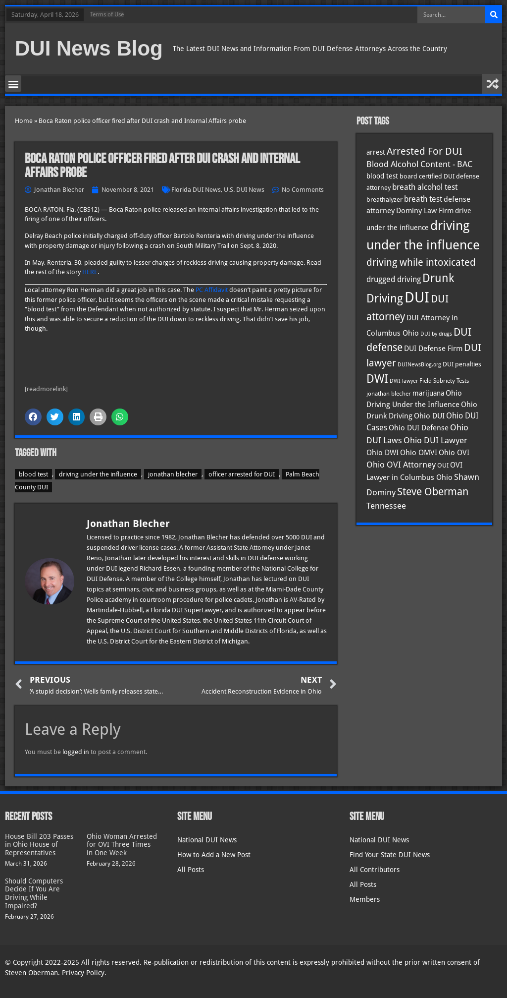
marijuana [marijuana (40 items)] (428, 393)
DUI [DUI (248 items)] (417, 297)
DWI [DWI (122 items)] (377, 379)
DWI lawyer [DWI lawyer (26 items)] (404, 381)
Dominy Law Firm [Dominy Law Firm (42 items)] (425, 210)
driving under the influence (98, 474)
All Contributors (375, 870)
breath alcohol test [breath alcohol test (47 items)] (424, 187)
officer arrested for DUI (241, 474)
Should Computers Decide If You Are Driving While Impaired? (34, 893)
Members (365, 899)
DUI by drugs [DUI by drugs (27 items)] (436, 333)
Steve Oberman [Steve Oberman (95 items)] (432, 491)
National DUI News (207, 840)
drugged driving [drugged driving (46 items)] (393, 279)
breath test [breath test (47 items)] (423, 199)
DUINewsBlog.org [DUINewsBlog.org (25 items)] (419, 364)
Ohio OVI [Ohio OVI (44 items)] (454, 452)
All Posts (190, 870)
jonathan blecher (173, 474)
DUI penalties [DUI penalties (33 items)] (462, 364)
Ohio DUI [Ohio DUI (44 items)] (429, 415)
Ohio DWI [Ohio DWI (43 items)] (382, 452)
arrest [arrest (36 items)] (375, 152)
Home (24, 120)
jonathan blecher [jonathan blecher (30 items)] (388, 393)
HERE (90, 272)
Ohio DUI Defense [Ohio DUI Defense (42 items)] (419, 427)
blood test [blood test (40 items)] (382, 176)
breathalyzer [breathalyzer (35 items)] (384, 199)
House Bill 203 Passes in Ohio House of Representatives (39, 844)
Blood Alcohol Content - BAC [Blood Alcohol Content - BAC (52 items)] (419, 164)
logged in (75, 752)
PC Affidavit (212, 290)
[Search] (493, 14)
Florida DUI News (196, 189)
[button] (13, 83)
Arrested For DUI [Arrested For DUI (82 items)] (424, 151)
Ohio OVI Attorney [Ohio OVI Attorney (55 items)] (401, 465)
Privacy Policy (83, 973)
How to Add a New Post (214, 855)
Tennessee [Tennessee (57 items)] (386, 506)
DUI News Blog (89, 48)
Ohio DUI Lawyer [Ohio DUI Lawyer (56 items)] (435, 440)
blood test (33, 474)
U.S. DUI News (244, 189)
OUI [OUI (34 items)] (443, 465)
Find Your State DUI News (390, 855)
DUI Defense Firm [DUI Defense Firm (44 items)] (433, 348)
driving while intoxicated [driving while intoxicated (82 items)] (421, 262)
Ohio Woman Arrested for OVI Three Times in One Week (122, 844)
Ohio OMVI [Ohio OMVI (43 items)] (418, 452)
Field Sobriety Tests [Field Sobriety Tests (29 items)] (444, 380)
